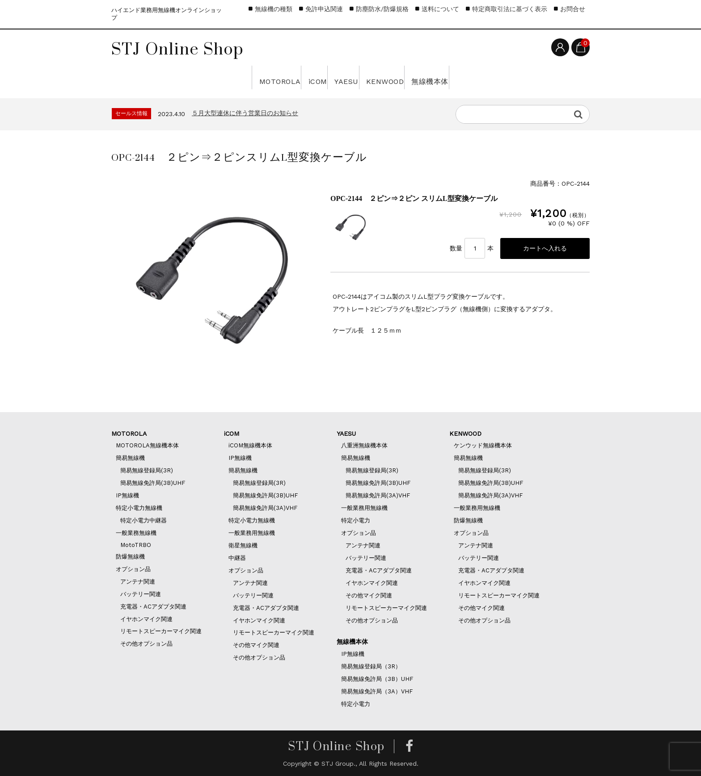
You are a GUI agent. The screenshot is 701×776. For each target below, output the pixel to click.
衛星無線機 (243, 545)
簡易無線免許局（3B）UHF (377, 679)
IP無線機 (127, 495)
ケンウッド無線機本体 (483, 445)
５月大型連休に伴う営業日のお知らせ (245, 113)
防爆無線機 (130, 556)
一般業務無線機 (136, 533)
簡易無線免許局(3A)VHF (265, 508)
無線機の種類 (273, 9)
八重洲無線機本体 (364, 445)
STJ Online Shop (177, 48)
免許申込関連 (324, 9)
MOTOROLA (206, 77)
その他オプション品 (146, 643)
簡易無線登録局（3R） (371, 666)
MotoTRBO (135, 545)
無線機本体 (498, 77)
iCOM (280, 77)
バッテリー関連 (140, 594)
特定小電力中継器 (143, 520)
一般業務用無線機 (251, 533)
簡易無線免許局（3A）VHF (377, 691)
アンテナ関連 (137, 581)
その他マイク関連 (256, 645)
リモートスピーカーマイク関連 (161, 631)
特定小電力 (355, 520)
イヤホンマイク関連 (146, 619)
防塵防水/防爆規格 (382, 9)
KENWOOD (414, 77)
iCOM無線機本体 (250, 445)
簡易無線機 (130, 458)
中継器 (237, 558)
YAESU (339, 77)
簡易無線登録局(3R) (146, 470)
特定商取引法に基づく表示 (509, 9)
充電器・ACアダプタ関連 (153, 606)
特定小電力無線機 (139, 508)
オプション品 (133, 569)
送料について (440, 9)
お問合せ (572, 9)
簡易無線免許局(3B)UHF (152, 483)
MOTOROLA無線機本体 (147, 445)
